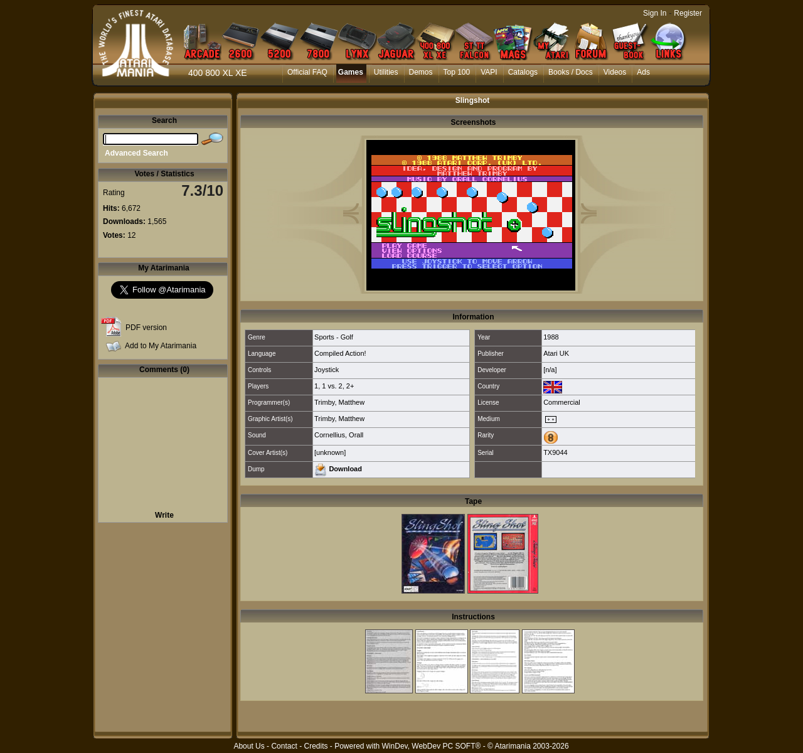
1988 (550, 337)
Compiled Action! (340, 353)
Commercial (561, 402)
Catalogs (523, 72)
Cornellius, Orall (338, 435)
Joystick (326, 369)
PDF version (146, 327)
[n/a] (549, 369)
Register (688, 13)
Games (350, 72)
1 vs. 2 (332, 386)
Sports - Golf (333, 337)
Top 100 (457, 72)
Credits (315, 746)
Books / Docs (570, 72)
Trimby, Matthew (339, 402)
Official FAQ (307, 72)
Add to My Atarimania (160, 345)
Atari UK (556, 353)
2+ (350, 386)
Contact (284, 746)
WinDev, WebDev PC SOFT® (431, 746)
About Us (248, 746)
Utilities (386, 72)
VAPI (489, 72)
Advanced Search (136, 153)
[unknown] (330, 452)
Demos (421, 72)
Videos (615, 72)
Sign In (654, 13)
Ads (643, 72)
